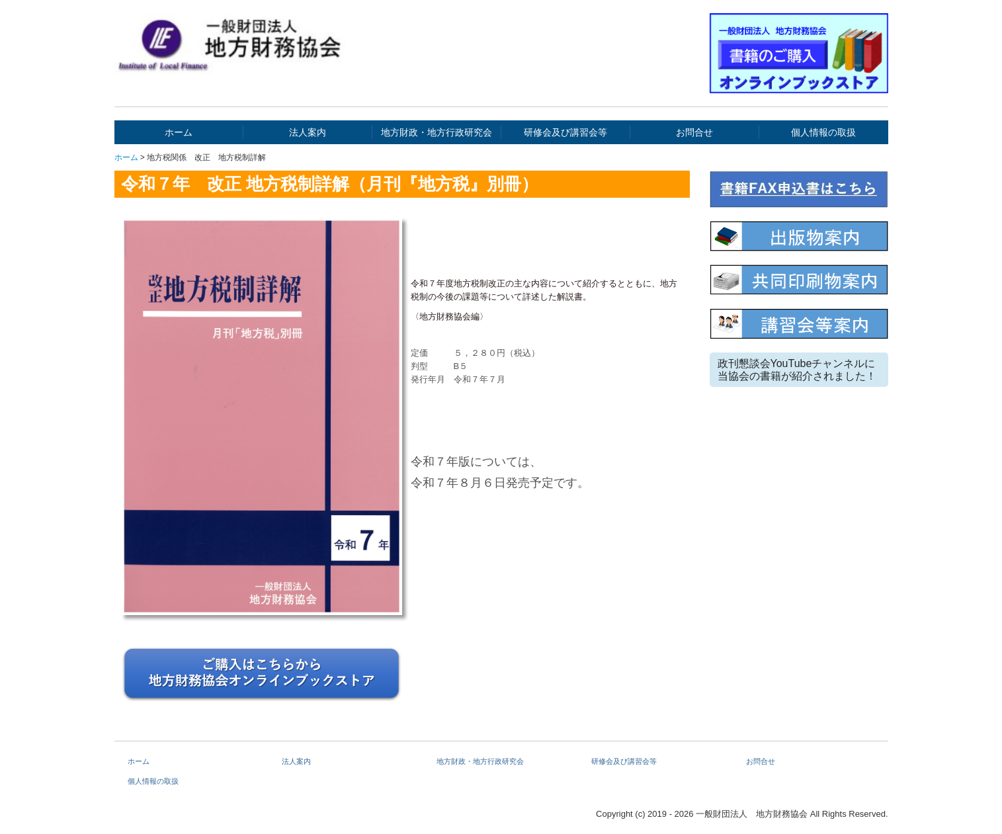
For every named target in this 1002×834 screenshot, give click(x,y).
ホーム (178, 132)
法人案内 (307, 132)
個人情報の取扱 (823, 132)
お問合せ (694, 132)
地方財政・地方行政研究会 (436, 132)
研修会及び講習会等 (565, 132)
